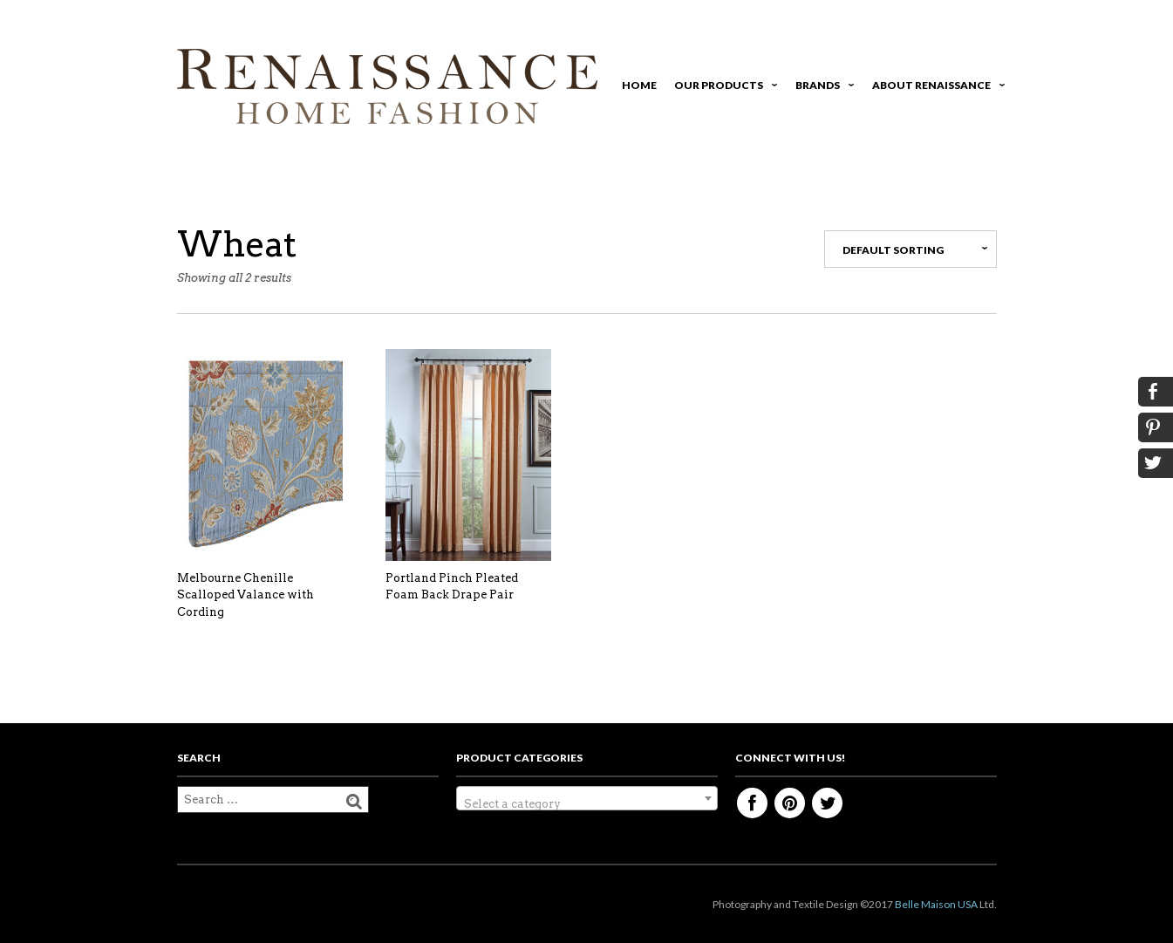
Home (639, 85)
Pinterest (790, 803)
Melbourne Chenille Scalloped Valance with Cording (245, 594)
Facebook (752, 803)
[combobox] (587, 798)
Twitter (827, 803)
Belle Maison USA (936, 904)
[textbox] (587, 805)
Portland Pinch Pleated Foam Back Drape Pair (451, 586)
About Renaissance (935, 88)
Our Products (723, 88)
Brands (822, 88)
